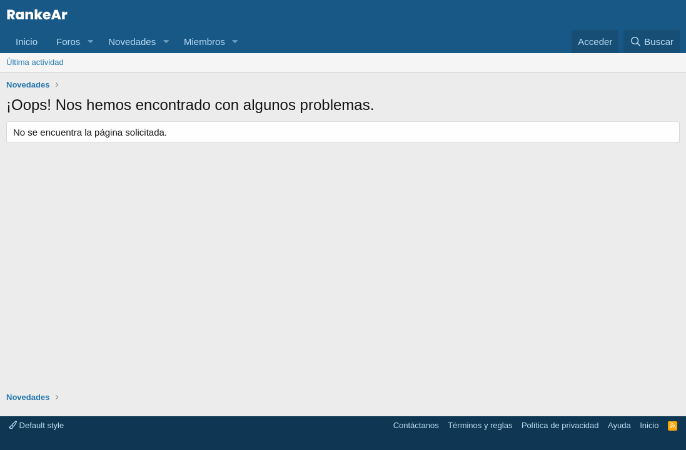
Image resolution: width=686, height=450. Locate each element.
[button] (90, 41)
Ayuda (619, 425)
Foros (68, 41)
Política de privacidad (560, 425)
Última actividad (35, 62)
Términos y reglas (480, 425)
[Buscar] (651, 41)
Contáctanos (416, 425)
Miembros (204, 41)
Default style (36, 425)
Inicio (27, 41)
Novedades (132, 41)
